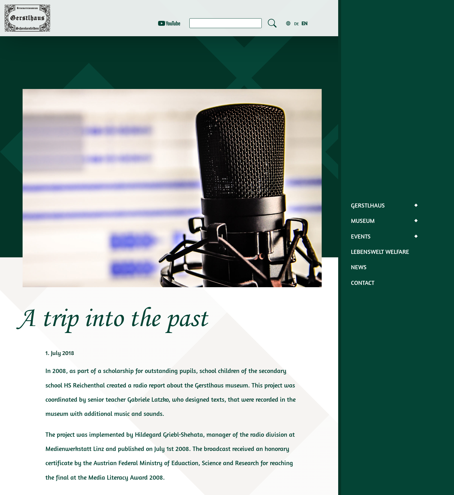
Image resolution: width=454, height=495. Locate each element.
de (296, 23)
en (304, 23)
